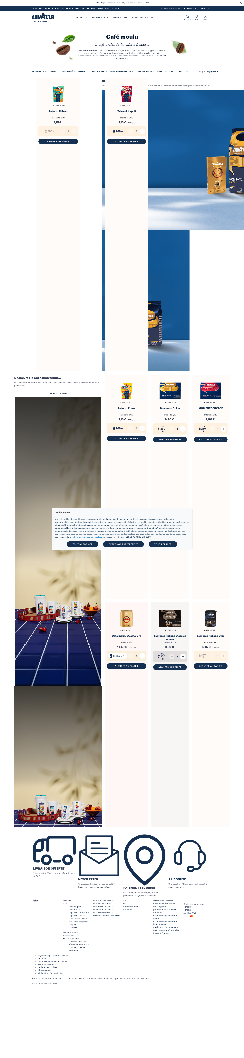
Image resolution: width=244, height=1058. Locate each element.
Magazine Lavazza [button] (143, 18)
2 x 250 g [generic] (161, 428)
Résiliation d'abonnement (165, 927)
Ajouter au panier (58, 141)
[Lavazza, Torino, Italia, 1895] (43, 17)
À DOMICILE (189, 8)
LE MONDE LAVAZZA (43, 8)
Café (65, 904)
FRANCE (187, 910)
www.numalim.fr (157, 979)
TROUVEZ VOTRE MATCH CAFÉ (103, 8)
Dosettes (73, 927)
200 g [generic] (49, 131)
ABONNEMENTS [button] (100, 18)
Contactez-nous (130, 907)
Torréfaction (165, 71)
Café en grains (76, 907)
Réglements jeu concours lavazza (53, 956)
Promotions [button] (119, 18)
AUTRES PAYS (189, 913)
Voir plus (122, 59)
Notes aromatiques (121, 71)
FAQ (125, 904)
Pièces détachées (71, 939)
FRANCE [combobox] (187, 907)
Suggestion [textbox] (212, 71)
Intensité (68, 71)
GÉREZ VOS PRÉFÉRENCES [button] (123, 544)
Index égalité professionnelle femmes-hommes (165, 910)
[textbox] (117, 656)
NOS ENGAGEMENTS (103, 913)
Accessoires (68, 936)
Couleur (183, 71)
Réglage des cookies (47, 967)
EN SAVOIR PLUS (58, 393)
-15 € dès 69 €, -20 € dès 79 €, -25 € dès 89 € (122, 3)
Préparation (145, 71)
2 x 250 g (117, 656)
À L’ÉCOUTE (177, 879)
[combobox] (212, 71)
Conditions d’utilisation (164, 904)
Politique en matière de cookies (52, 962)
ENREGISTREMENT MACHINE (70, 8)
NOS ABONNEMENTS (103, 901)
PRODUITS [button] (81, 17)
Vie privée (42, 959)
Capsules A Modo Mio (79, 913)
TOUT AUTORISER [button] (83, 544)
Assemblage (98, 71)
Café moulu (74, 910)
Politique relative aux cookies (88, 537)
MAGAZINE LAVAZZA (103, 907)
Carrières (127, 910)
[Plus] (142, 131)
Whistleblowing (44, 970)
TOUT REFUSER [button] (162, 544)
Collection (37, 71)
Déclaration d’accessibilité (50, 973)
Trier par (201, 72)
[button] (240, 3)
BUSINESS (205, 8)
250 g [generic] (202, 656)
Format (53, 71)
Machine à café (70, 933)
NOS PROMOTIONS (102, 904)
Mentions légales (45, 964)
